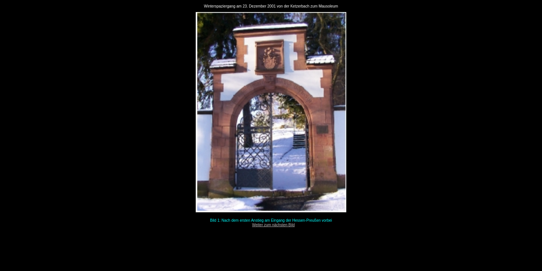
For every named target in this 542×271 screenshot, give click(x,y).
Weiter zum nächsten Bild (273, 225)
